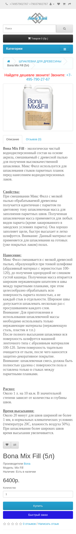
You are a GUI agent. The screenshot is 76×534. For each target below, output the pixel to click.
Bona (27, 463)
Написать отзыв (48, 523)
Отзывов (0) (33, 139)
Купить (38, 505)
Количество (9, 487)
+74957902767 (19, 4)
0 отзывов (29, 523)
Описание (12, 139)
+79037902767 (38, 4)
